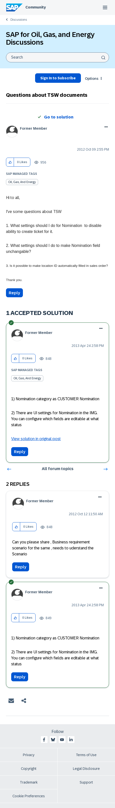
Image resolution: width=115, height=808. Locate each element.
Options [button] (91, 79)
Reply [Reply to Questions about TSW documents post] (14, 293)
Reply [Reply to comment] (19, 452)
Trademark (29, 782)
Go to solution (58, 117)
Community (35, 7)
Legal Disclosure (86, 769)
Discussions (18, 19)
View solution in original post (36, 439)
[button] (10, 162)
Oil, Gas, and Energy (22, 182)
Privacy (28, 755)
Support (86, 782)
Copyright (28, 769)
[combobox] (57, 57)
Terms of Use (86, 755)
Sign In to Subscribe (58, 78)
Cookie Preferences (28, 796)
